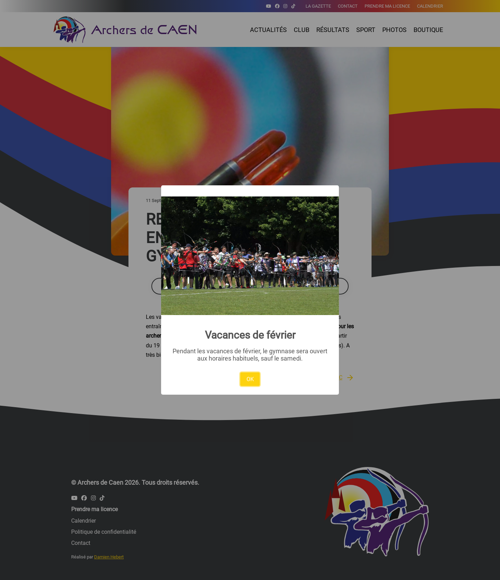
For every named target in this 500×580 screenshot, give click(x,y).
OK (250, 379)
